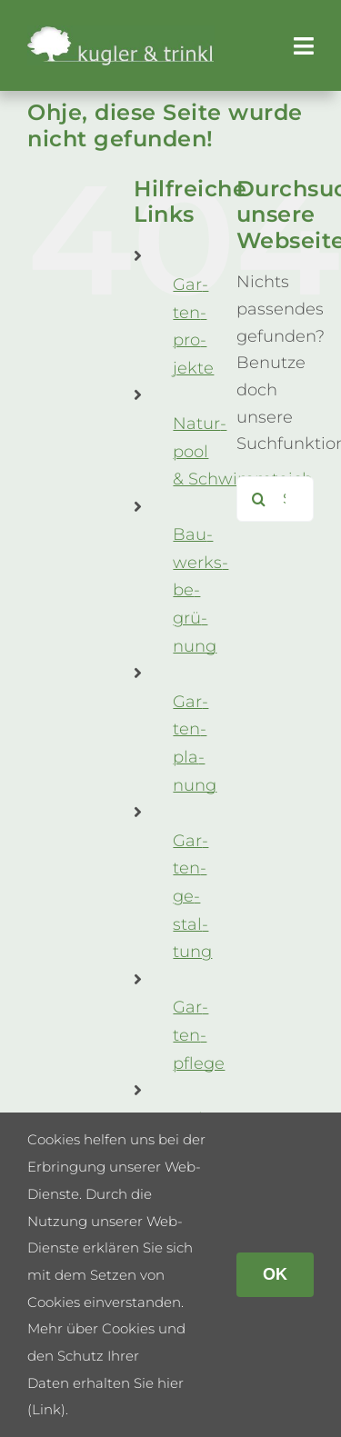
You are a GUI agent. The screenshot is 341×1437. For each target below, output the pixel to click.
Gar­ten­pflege (199, 1035)
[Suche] (259, 499)
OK (275, 1274)
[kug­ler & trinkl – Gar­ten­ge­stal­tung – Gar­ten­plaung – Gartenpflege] (121, 34)
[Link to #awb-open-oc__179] (304, 46)
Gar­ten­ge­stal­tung (192, 896)
